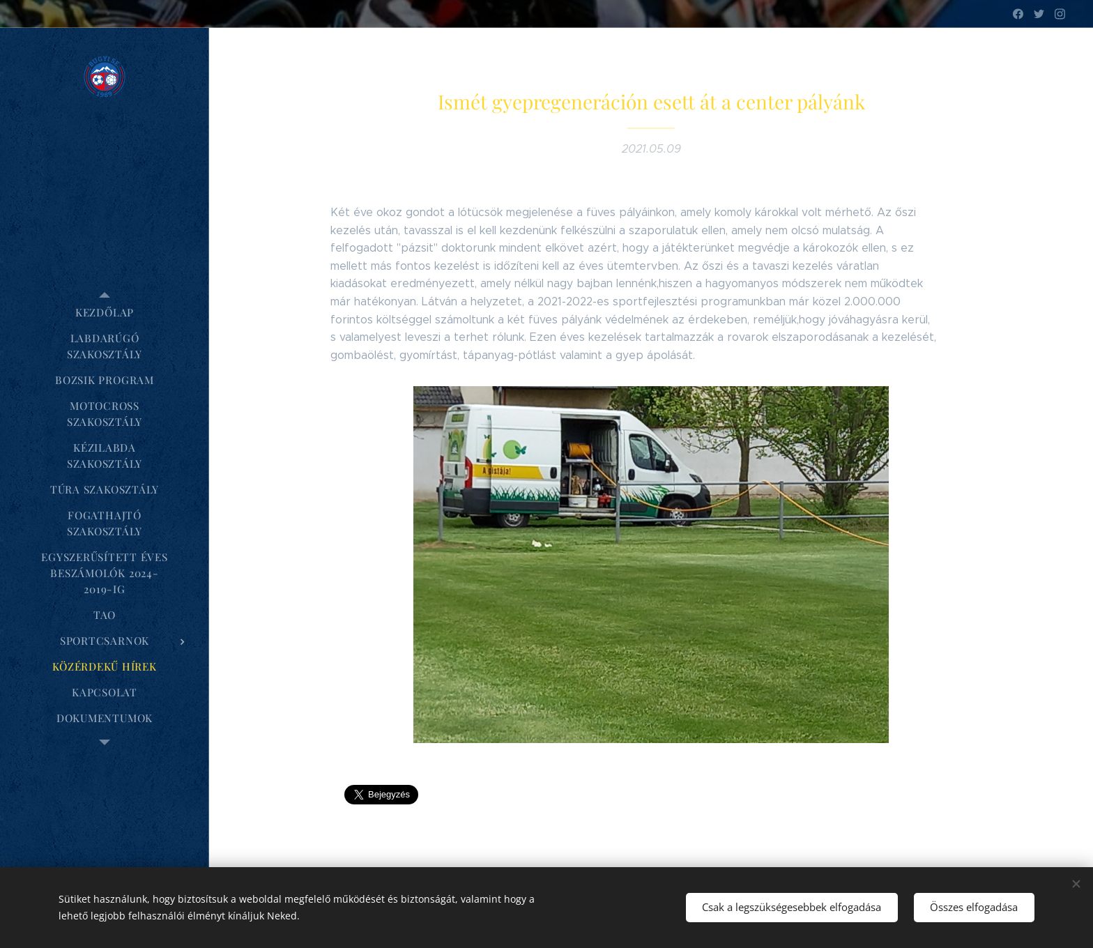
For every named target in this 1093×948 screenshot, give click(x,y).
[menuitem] (104, 313)
